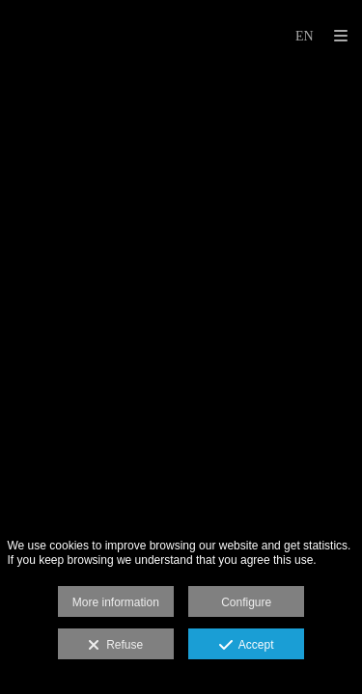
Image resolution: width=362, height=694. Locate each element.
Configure (246, 602)
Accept (246, 646)
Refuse (115, 646)
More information (115, 602)
